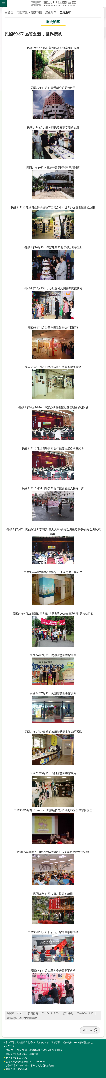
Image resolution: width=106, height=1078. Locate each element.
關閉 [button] (3, 3)
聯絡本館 (34, 1054)
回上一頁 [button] (87, 1030)
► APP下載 (9, 1046)
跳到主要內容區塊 (1, 1)
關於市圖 (36, 12)
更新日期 (10, 1069)
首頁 (10, 12)
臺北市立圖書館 (56, 3)
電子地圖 (56, 1050)
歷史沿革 (50, 12)
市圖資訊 (22, 12)
